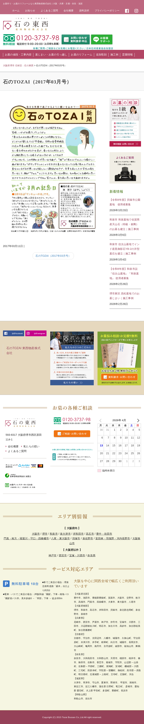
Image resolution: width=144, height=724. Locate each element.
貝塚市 (76, 538)
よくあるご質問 (49, 10)
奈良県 (91, 555)
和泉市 (54, 533)
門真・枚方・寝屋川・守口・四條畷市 (26, 538)
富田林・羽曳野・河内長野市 (112, 538)
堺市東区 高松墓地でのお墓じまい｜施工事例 (125, 296)
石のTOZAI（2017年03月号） (53, 255)
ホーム (16, 10)
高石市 (90, 533)
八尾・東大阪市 (60, 538)
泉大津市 (65, 533)
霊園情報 (127, 54)
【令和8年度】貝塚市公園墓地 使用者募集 (125, 202)
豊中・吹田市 (104, 533)
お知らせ (30, 10)
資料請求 (84, 10)
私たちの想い (31, 446)
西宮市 (63, 555)
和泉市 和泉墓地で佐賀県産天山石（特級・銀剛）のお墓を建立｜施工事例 (125, 224)
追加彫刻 (101, 54)
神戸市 (53, 555)
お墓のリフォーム (81, 54)
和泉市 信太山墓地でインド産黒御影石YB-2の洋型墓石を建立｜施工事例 (125, 249)
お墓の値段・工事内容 (18, 54)
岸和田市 (78, 533)
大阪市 (36, 533)
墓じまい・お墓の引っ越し (51, 54)
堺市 (44, 533)
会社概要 (69, 10)
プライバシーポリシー (107, 10)
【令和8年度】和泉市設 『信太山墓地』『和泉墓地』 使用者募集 (124, 273)
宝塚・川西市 (77, 555)
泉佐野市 (87, 538)
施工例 (114, 54)
